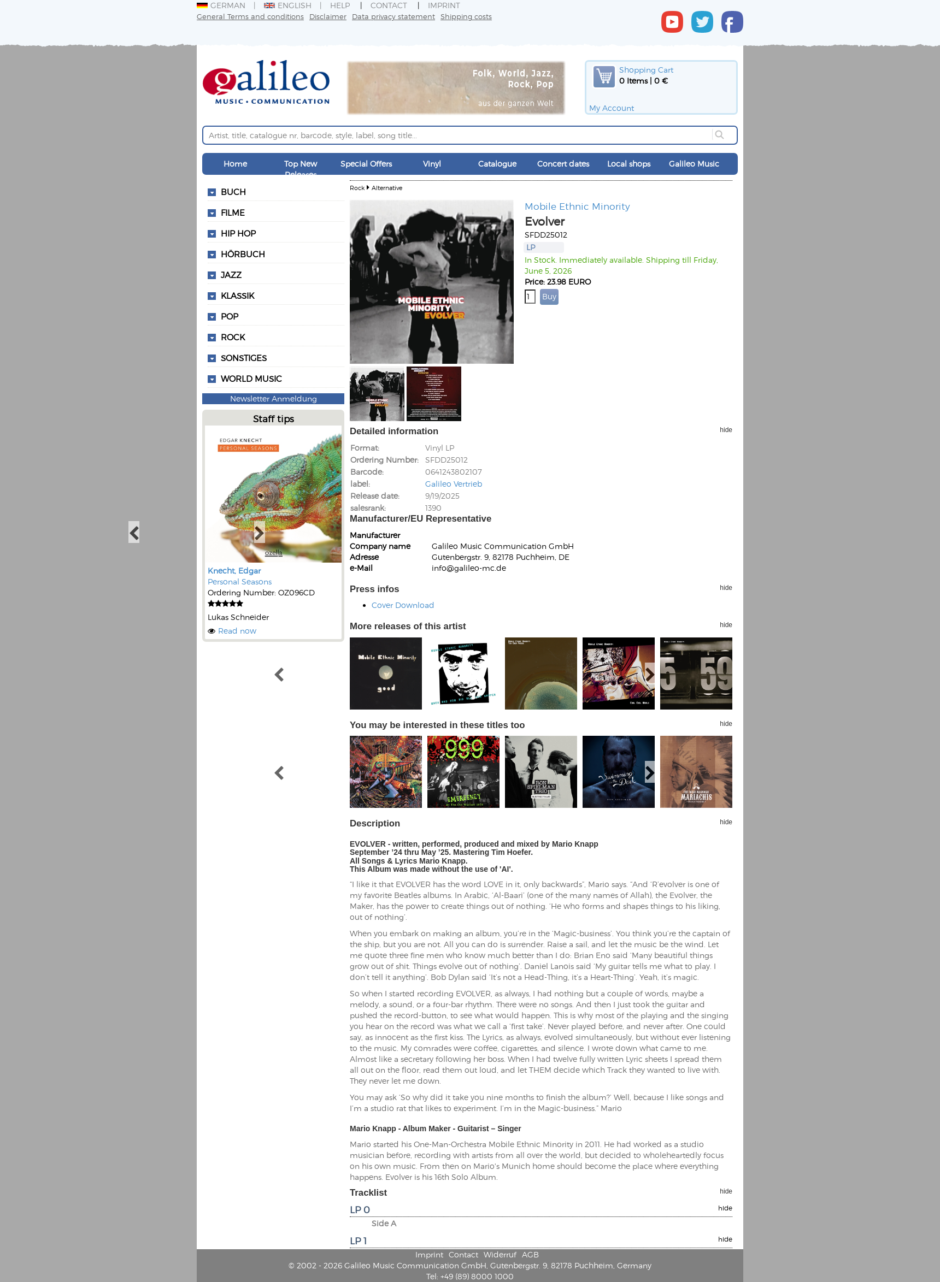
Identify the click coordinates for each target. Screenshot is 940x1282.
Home (235, 163)
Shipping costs (466, 16)
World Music (251, 378)
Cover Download (403, 605)
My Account (611, 108)
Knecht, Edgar (234, 570)
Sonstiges (244, 358)
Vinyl (432, 163)
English (288, 5)
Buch (233, 192)
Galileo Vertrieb (453, 483)
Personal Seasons (240, 581)
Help (340, 5)
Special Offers (366, 163)
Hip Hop (238, 233)
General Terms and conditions (250, 16)
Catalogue (497, 163)
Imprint (444, 5)
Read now (237, 630)
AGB (530, 1254)
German (221, 5)
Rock (233, 337)
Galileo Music (694, 163)
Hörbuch (243, 254)
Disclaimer (327, 16)
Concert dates (563, 163)
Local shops (628, 163)
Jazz (231, 275)
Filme (233, 212)
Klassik (237, 295)
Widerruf (500, 1254)
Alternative (387, 187)
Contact (389, 5)
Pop (229, 316)
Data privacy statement (393, 16)
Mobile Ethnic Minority (577, 205)
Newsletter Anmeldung (273, 398)
